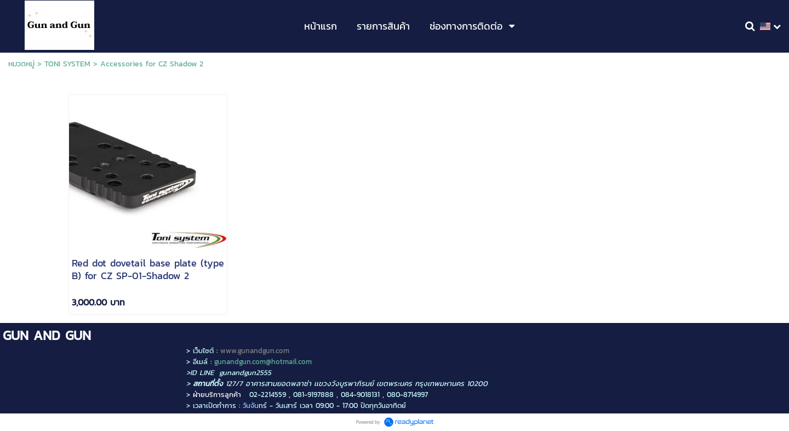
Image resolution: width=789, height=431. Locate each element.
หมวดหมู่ (21, 64)
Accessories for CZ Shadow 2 (151, 64)
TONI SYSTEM (67, 64)
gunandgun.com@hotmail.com (263, 361)
